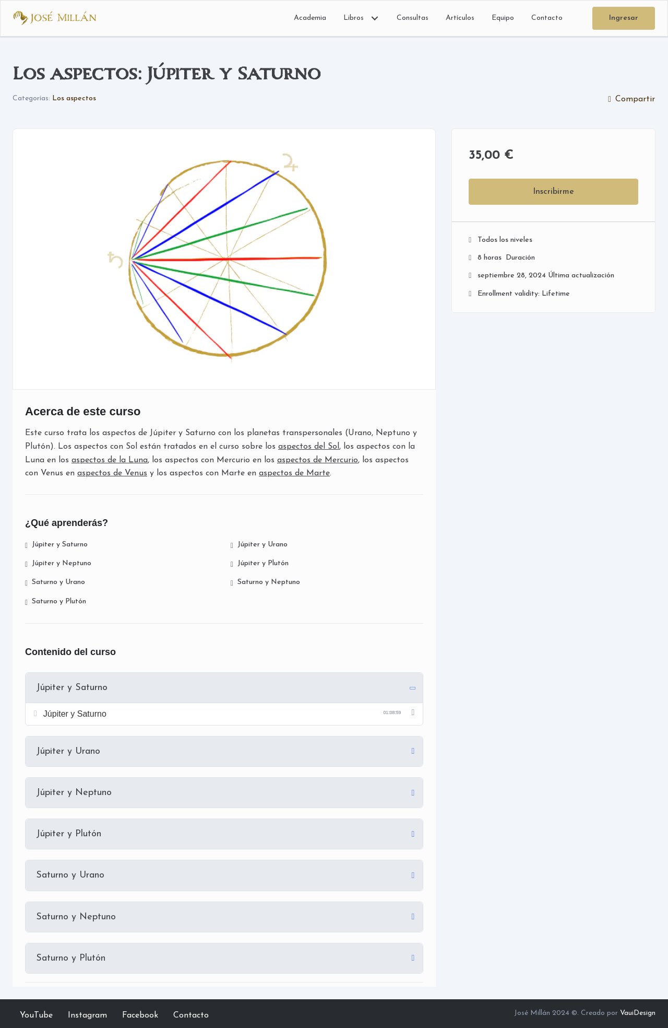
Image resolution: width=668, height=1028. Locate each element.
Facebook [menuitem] (140, 1015)
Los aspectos (74, 98)
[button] (375, 18)
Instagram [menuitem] (87, 1015)
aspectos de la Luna (109, 460)
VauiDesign (637, 1013)
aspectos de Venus (112, 473)
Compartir (631, 99)
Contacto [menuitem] (191, 1015)
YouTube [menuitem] (36, 1015)
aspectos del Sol (308, 446)
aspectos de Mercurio (317, 460)
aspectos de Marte (294, 473)
